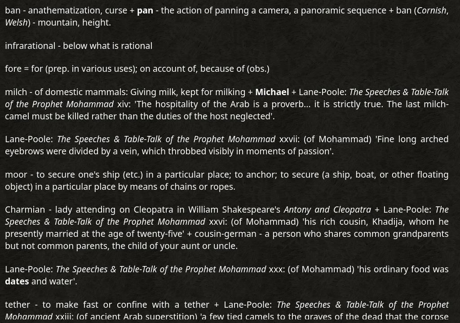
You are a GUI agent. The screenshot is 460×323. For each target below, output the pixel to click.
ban (13, 10)
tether (17, 304)
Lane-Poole (28, 139)
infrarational (30, 45)
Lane (15, 269)
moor (16, 174)
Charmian (25, 209)
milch (16, 92)
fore (13, 68)
